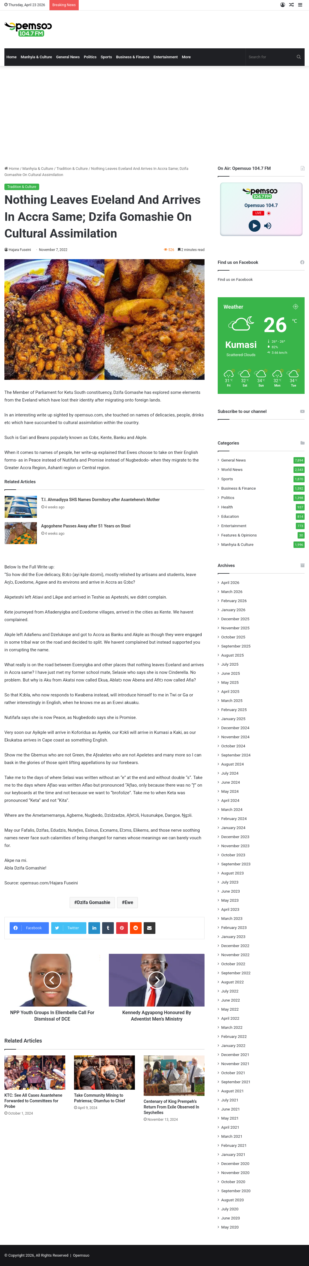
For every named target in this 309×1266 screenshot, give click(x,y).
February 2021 (234, 1145)
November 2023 (235, 845)
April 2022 (230, 1018)
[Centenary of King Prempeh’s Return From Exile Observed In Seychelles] (174, 1075)
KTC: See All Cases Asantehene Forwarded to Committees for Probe (33, 1101)
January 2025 (233, 718)
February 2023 (234, 927)
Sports (106, 57)
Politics (90, 57)
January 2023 (233, 936)
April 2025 (230, 691)
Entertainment (166, 57)
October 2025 (233, 637)
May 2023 (230, 900)
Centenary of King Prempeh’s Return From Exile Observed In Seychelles (171, 1107)
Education (230, 516)
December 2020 (235, 1163)
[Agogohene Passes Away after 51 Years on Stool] (21, 533)
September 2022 (235, 973)
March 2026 (232, 591)
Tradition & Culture (72, 168)
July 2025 (229, 664)
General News (68, 57)
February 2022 (234, 1036)
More (186, 57)
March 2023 (232, 918)
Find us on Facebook (235, 279)
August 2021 (232, 1091)
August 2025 (232, 655)
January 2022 (233, 1045)
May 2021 (230, 1118)
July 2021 (229, 1100)
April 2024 (230, 800)
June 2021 (230, 1109)
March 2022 (232, 1027)
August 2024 (232, 764)
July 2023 (229, 882)
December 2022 (235, 945)
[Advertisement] (154, 116)
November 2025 (235, 628)
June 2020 (230, 1218)
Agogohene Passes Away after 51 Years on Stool (86, 526)
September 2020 (235, 1190)
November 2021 (235, 1063)
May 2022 (230, 1009)
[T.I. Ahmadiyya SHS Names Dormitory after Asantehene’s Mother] (21, 507)
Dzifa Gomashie (93, 902)
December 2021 (235, 1054)
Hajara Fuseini (20, 250)
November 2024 (235, 736)
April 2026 (230, 582)
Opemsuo (81, 1255)
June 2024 (230, 782)
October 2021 (233, 1072)
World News (232, 469)
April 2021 (230, 1127)
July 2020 (229, 1209)
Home (11, 57)
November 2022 (235, 954)
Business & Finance (133, 57)
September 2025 (235, 646)
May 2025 (230, 682)
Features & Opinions (239, 535)
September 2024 (235, 755)
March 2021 (232, 1136)
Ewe (129, 902)
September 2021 (235, 1081)
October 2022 (233, 963)
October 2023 (233, 854)
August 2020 (232, 1199)
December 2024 (235, 727)
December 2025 (235, 618)
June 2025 (230, 673)
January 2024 (233, 827)
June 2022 (230, 1000)
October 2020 (233, 1181)
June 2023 (230, 891)
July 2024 (229, 773)
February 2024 (234, 818)
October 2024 (233, 746)
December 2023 (235, 836)
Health (227, 507)
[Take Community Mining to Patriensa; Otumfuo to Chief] (104, 1072)
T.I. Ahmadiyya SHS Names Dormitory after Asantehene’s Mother (100, 499)
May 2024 (230, 791)
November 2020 (235, 1172)
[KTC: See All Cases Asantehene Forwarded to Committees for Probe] (34, 1072)
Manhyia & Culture (36, 57)
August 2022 (232, 982)
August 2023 (232, 873)
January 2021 (233, 1154)
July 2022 (229, 991)
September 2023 (235, 864)
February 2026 (234, 600)
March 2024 (232, 809)
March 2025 (232, 700)
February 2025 (234, 709)
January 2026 (233, 609)
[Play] (254, 225)
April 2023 (230, 909)
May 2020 (230, 1227)
